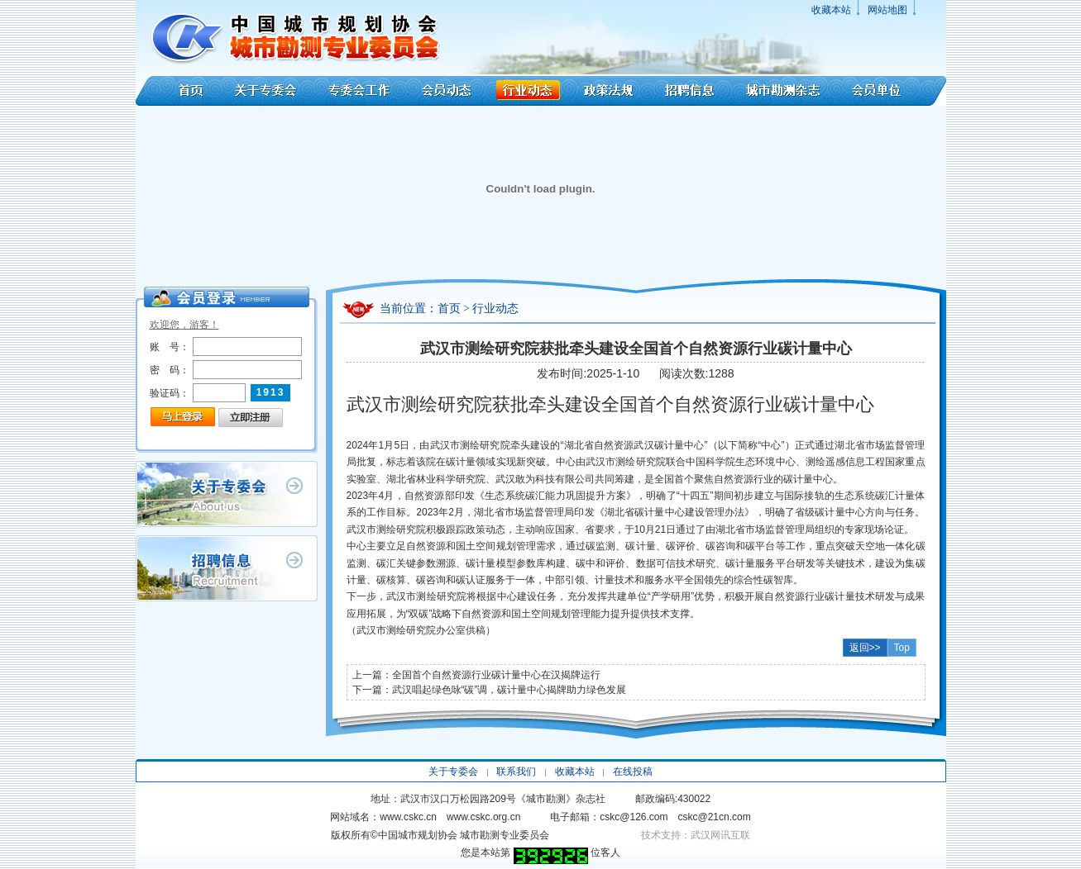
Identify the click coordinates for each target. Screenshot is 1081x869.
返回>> (865, 647)
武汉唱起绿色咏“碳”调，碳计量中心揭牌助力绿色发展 (509, 690)
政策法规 (608, 91)
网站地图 (887, 10)
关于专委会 (267, 91)
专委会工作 (359, 91)
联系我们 (516, 771)
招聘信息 (689, 91)
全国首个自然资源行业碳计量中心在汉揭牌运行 (496, 675)
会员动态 (446, 91)
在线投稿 (633, 771)
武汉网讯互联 (720, 835)
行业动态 (527, 91)
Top (902, 647)
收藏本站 (831, 10)
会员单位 (891, 91)
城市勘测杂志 (783, 91)
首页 (179, 91)
